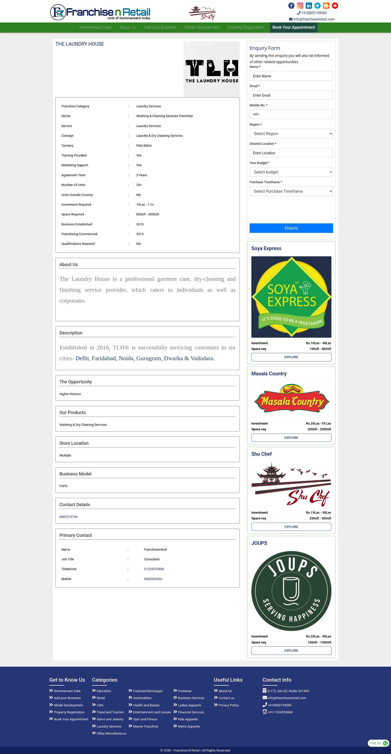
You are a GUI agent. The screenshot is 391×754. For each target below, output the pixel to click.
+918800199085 (312, 13)
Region (256, 124)
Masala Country (269, 374)
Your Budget (259, 163)
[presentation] (287, 209)
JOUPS (259, 543)
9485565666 (153, 579)
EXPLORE (291, 357)
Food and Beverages (145, 691)
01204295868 (154, 569)
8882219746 (68, 517)
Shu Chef (261, 454)
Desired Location (263, 144)
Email (255, 86)
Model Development (202, 27)
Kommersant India (95, 27)
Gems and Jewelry (107, 719)
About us (128, 27)
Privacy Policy (226, 705)
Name (255, 67)
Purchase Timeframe (266, 182)
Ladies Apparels (187, 705)
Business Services (188, 698)
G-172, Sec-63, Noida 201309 (286, 691)
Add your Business (160, 27)
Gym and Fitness (142, 719)
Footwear (182, 691)
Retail (98, 698)
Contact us (224, 698)
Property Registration (246, 27)
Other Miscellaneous (109, 733)
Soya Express (266, 248)
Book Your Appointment (294, 27)
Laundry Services (106, 726)
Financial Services (188, 712)
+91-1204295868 (278, 712)
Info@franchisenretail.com (311, 19)
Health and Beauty (144, 705)
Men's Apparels (186, 726)
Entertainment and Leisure (149, 712)
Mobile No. (258, 105)
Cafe (97, 705)
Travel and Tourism (108, 712)
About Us (223, 691)
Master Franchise (143, 726)
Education (101, 691)
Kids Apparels (185, 719)
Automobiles (139, 698)
